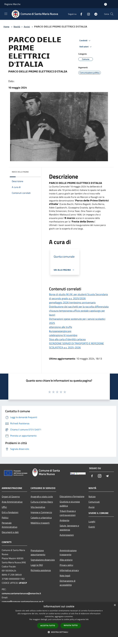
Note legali (65, 575)
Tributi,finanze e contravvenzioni (68, 513)
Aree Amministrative (12, 502)
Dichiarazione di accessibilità (67, 583)
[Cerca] (112, 14)
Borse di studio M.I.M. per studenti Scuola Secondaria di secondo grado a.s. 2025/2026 (78, 296)
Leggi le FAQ (37, 565)
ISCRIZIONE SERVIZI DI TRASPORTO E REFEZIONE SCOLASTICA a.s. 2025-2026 (76, 345)
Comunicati (94, 502)
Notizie (92, 496)
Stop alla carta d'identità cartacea (67, 339)
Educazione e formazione (72, 496)
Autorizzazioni (67, 535)
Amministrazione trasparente (68, 552)
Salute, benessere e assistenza (69, 527)
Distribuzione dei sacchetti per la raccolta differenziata (79, 307)
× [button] (115, 605)
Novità (17, 26)
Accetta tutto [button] (47, 625)
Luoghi (92, 521)
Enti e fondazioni (10, 512)
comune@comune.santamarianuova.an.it (22, 601)
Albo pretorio (66, 560)
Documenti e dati (10, 532)
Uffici (4, 507)
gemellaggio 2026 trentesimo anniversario (72, 302)
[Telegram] (95, 14)
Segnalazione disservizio (43, 560)
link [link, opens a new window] (87, 619)
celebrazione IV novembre (63, 335)
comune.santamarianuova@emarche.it (21, 593)
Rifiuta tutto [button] (71, 625)
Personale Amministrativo (9, 525)
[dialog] (59, 619)
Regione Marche (12, 4)
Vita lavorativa (38, 507)
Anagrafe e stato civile (42, 496)
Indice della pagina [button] (20, 171)
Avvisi (27, 26)
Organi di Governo (11, 496)
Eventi (92, 526)
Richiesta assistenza (41, 570)
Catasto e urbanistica (41, 517)
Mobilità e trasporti (40, 523)
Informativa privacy (69, 570)
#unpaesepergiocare (60, 331)
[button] (59, 632)
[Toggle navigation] (6, 13)
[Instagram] (87, 14)
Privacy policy (66, 565)
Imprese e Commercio (41, 512)
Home (6, 26)
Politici (5, 517)
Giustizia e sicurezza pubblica (70, 503)
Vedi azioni (85, 46)
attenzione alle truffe (60, 327)
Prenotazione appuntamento (38, 552)
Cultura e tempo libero (42, 502)
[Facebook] (80, 14)
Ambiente (64, 520)
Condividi (85, 40)
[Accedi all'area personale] (106, 4)
